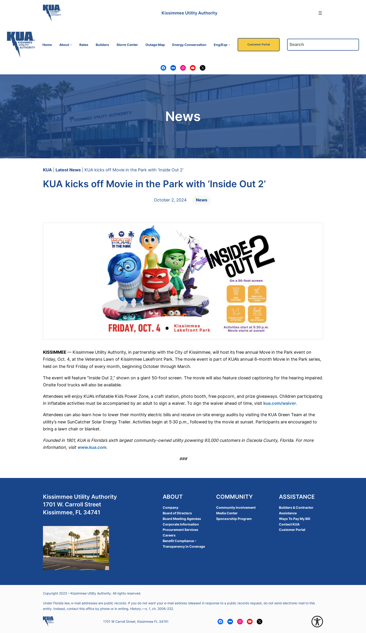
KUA (47, 169)
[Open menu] (320, 13)
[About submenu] (71, 44)
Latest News (68, 169)
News (201, 199)
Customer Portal (258, 44)
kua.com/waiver (279, 403)
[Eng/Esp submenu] (229, 44)
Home (47, 45)
